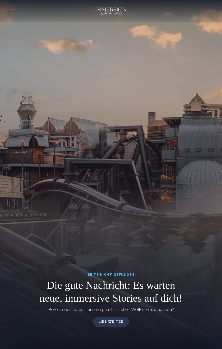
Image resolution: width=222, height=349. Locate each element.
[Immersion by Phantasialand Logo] (111, 12)
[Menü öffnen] (12, 11)
